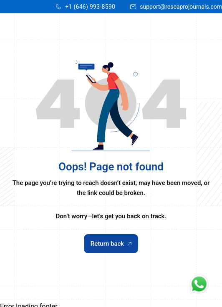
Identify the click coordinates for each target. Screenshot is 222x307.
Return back (111, 243)
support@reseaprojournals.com (181, 6)
